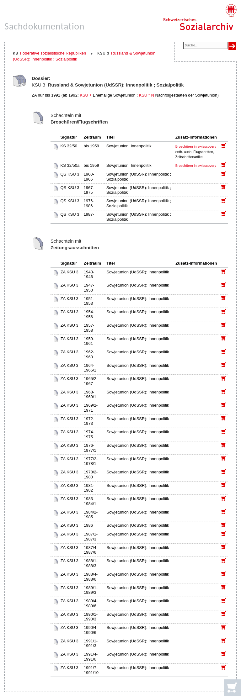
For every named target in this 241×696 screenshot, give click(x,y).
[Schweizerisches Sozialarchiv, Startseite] (200, 17)
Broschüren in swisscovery (195, 146)
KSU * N (146, 95)
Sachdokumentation (44, 26)
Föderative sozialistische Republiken (53, 53)
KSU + (86, 95)
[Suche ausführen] (232, 46)
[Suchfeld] (205, 46)
